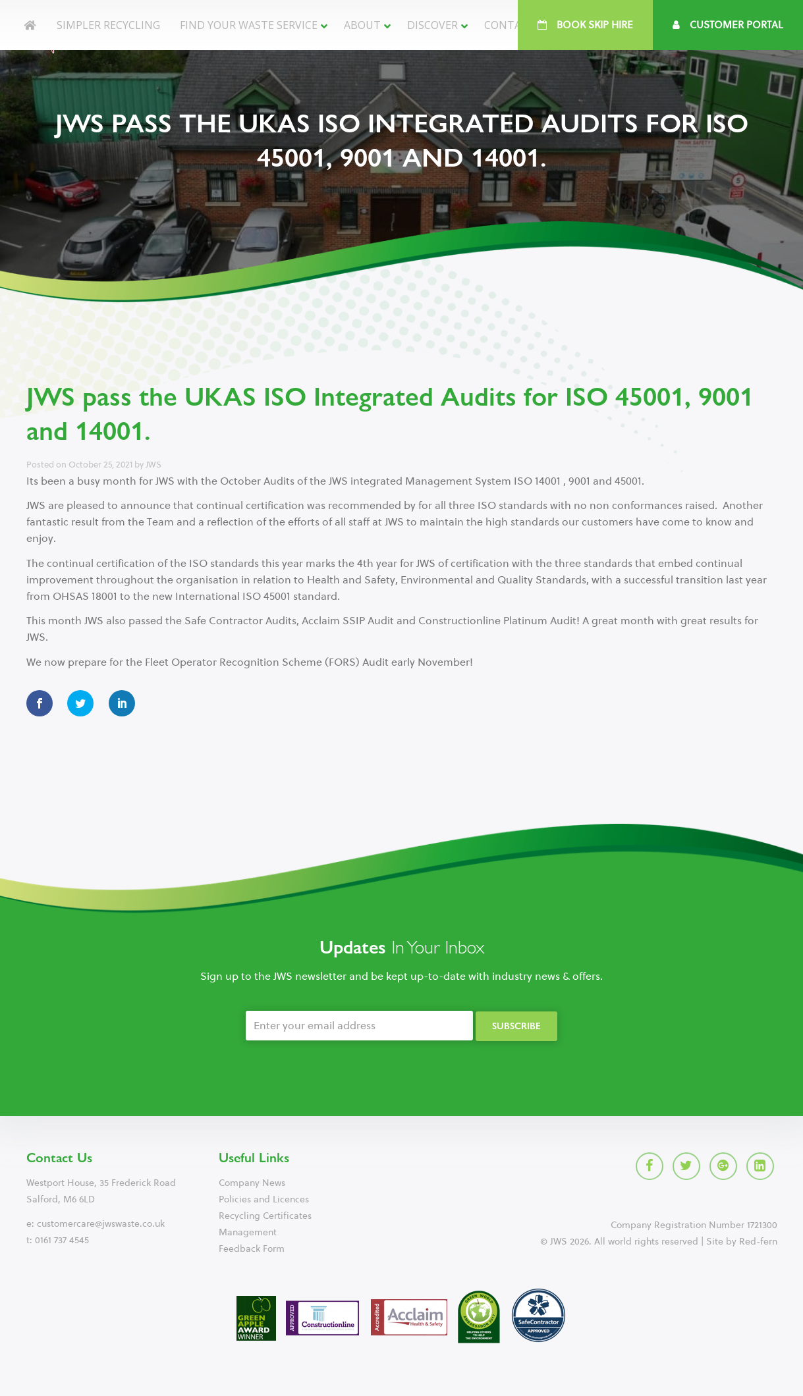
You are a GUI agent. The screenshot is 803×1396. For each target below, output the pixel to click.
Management (248, 1232)
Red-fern (758, 1241)
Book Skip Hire (585, 25)
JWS (153, 465)
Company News (252, 1183)
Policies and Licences (264, 1199)
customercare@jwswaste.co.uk (101, 1223)
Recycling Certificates (265, 1216)
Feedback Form (252, 1248)
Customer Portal (728, 25)
